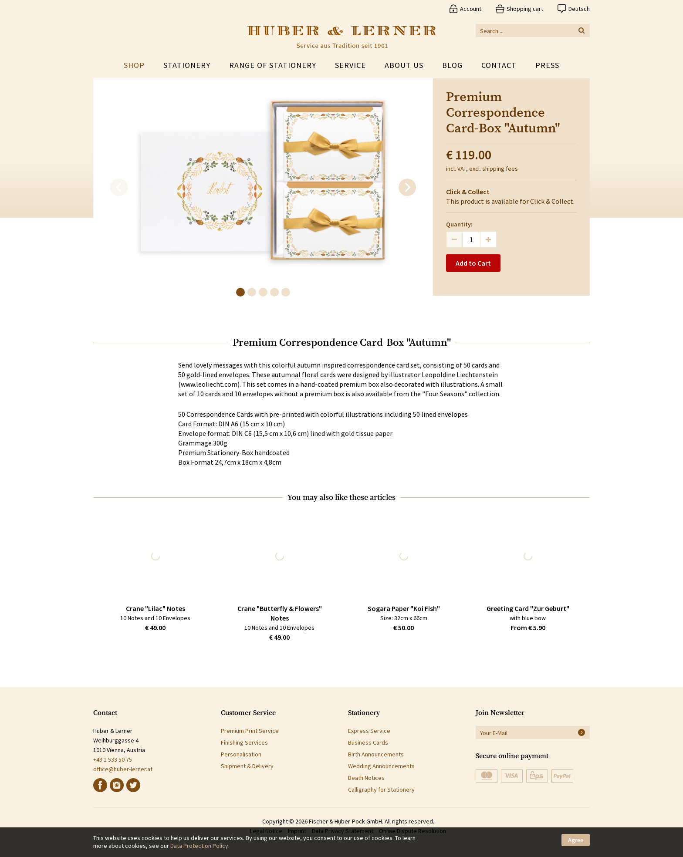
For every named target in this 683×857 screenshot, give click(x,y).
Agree (575, 840)
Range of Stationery (272, 65)
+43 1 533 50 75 (112, 759)
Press (547, 65)
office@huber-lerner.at (122, 769)
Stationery (186, 65)
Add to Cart (473, 263)
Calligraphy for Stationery (381, 789)
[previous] (119, 187)
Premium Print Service (250, 731)
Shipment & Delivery (247, 766)
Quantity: (459, 224)
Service (350, 65)
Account (470, 9)
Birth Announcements (376, 754)
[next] (407, 187)
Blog (452, 65)
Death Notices (366, 778)
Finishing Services (244, 742)
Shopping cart (525, 9)
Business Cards (368, 742)
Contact (499, 65)
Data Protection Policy (199, 846)
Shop (134, 65)
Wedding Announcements (381, 766)
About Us (404, 65)
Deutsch (579, 9)
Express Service (369, 731)
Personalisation (241, 754)
